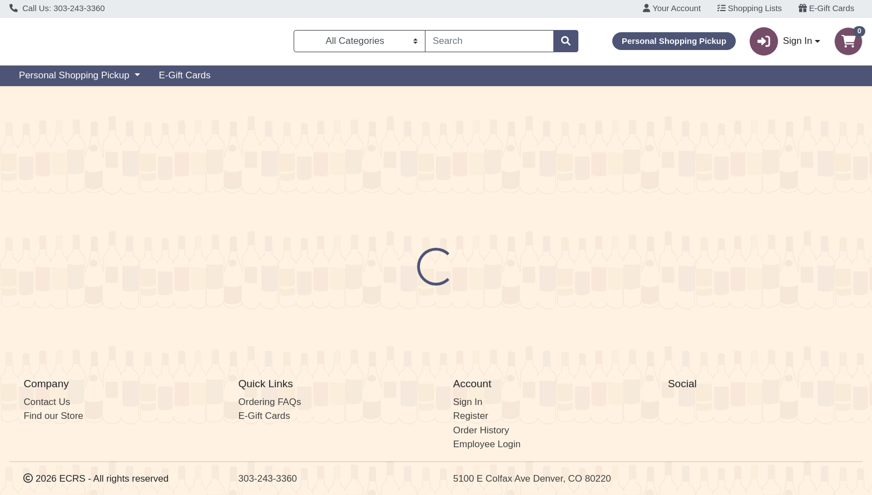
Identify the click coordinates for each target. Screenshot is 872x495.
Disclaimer (449, 241)
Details (395, 241)
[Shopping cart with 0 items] (848, 43)
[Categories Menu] (359, 43)
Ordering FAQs (270, 402)
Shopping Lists (749, 8)
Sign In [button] (781, 43)
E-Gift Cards (827, 8)
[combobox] (489, 43)
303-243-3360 (268, 478)
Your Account (672, 8)
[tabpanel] (617, 296)
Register (470, 416)
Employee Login (487, 444)
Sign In (468, 402)
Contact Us (46, 402)
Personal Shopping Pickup (75, 79)
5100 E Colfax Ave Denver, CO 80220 (532, 478)
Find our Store (53, 416)
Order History (481, 430)
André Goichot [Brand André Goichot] (509, 285)
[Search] (489, 43)
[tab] (395, 240)
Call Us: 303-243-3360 (57, 8)
